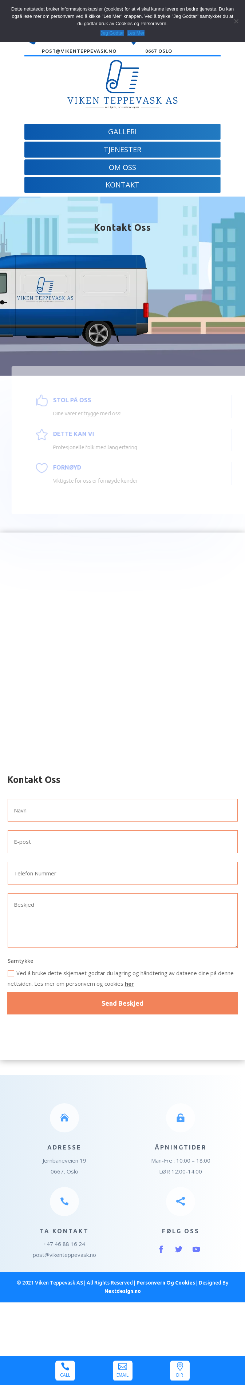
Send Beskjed (122, 1003)
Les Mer (136, 33)
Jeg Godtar (112, 33)
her (129, 983)
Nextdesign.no (122, 1291)
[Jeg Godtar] (236, 21)
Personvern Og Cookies (166, 1283)
